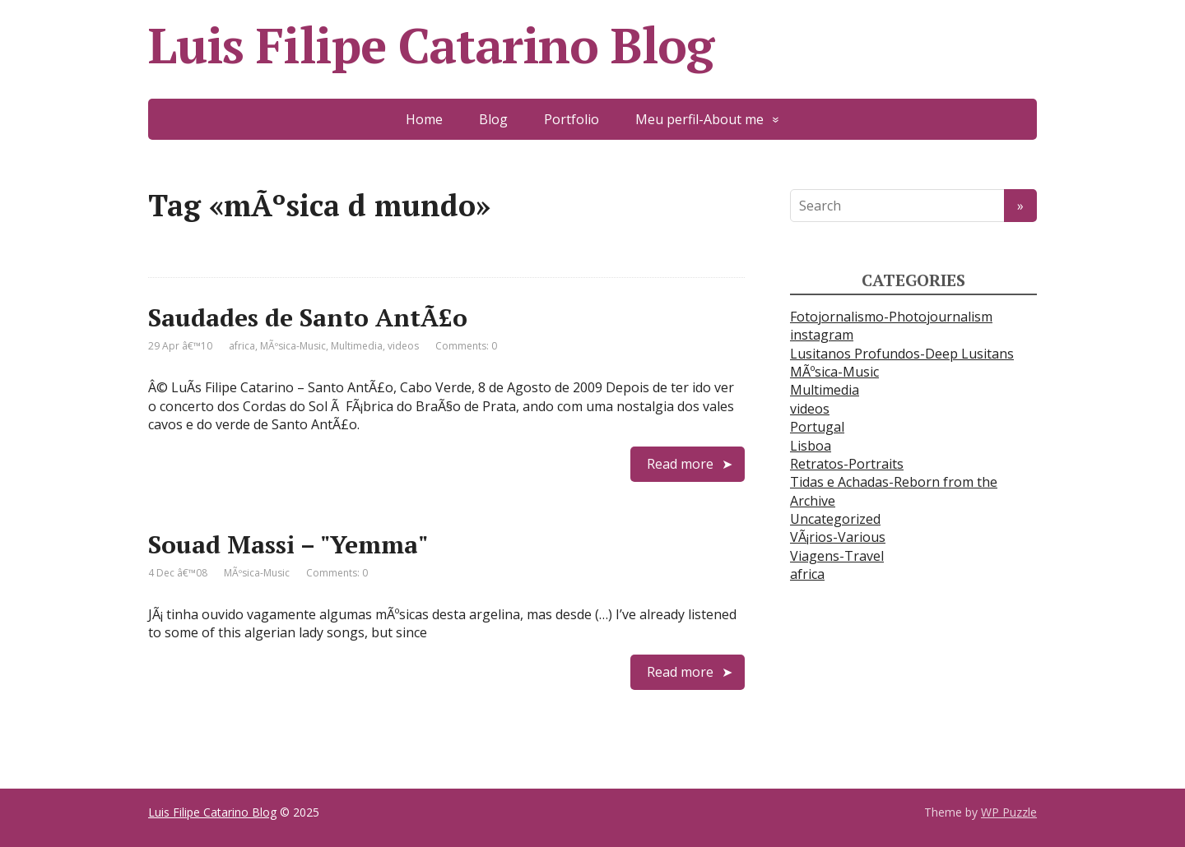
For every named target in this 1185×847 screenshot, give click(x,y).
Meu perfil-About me (699, 119)
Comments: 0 (466, 346)
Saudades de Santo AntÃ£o (307, 317)
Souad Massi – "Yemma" (288, 544)
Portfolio (571, 119)
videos (403, 346)
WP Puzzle (1009, 812)
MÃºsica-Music (293, 346)
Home (424, 119)
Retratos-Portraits (847, 464)
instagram (821, 335)
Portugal (817, 427)
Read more (680, 464)
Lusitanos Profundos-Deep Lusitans (902, 354)
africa (242, 346)
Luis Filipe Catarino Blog (430, 45)
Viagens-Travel (837, 556)
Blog (493, 119)
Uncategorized (835, 519)
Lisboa (810, 446)
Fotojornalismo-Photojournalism (891, 317)
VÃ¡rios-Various (837, 537)
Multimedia (357, 346)
